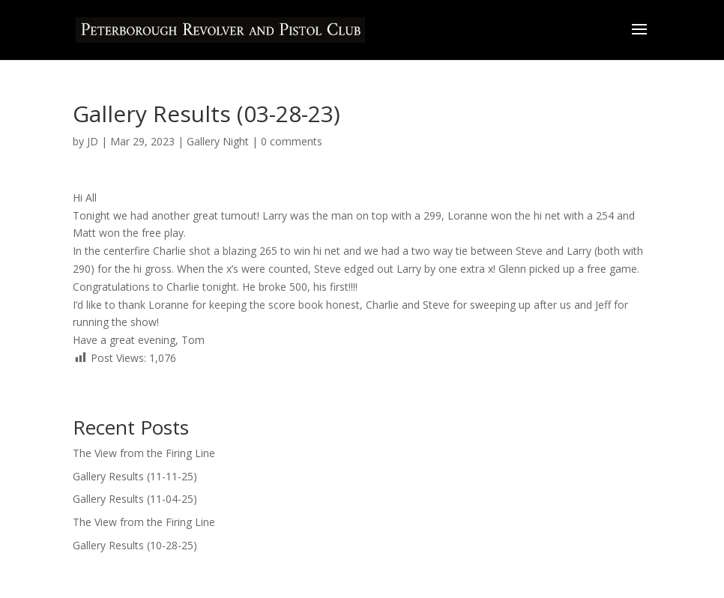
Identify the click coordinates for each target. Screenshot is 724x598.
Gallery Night (218, 141)
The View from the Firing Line (145, 453)
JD (92, 141)
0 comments (291, 141)
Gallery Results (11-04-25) (136, 499)
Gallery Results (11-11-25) (135, 476)
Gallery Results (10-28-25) (135, 545)
